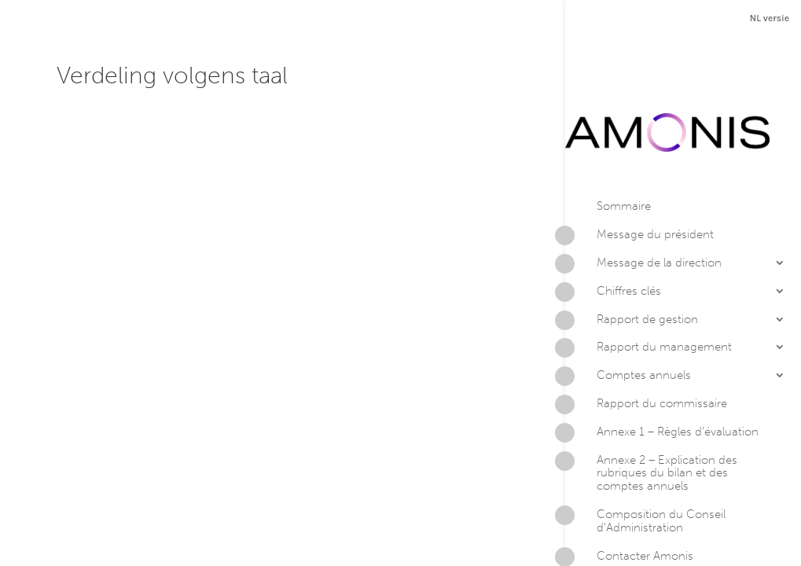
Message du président (639, 174)
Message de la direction (643, 202)
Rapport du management (648, 287)
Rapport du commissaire (646, 343)
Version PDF (647, 529)
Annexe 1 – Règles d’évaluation (662, 371)
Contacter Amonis (629, 495)
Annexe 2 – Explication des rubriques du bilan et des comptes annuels (651, 411)
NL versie (769, 18)
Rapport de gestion (631, 258)
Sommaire (624, 144)
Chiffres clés (613, 230)
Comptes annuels (628, 315)
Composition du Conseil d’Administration (645, 459)
